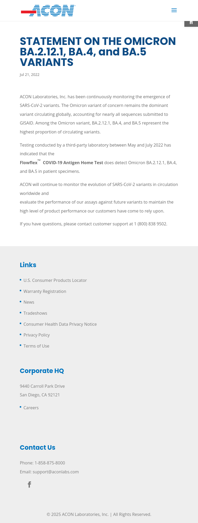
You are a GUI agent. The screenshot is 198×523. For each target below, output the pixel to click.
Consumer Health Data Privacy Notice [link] (60, 324)
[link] (48, 10)
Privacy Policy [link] (36, 335)
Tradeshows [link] (35, 313)
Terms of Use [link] (36, 346)
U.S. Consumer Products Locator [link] (55, 280)
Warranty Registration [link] (44, 291)
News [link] (28, 302)
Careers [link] (31, 408)
